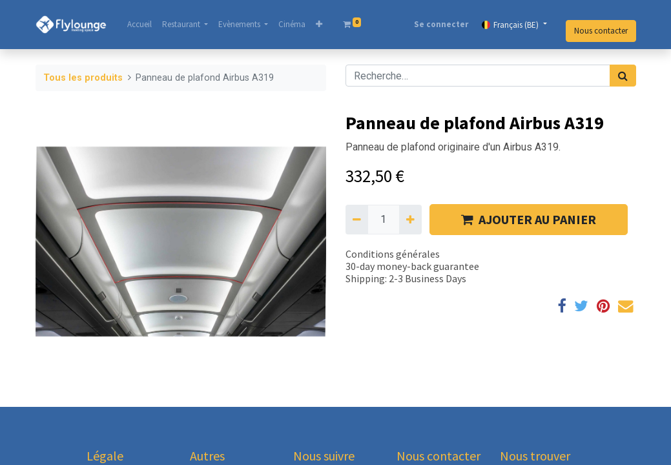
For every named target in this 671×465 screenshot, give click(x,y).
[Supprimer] (357, 219)
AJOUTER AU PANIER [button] (528, 219)
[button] (319, 24)
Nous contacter (601, 30)
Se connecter (441, 24)
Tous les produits (83, 77)
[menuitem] (139, 24)
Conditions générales (393, 253)
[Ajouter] (410, 219)
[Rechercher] (623, 76)
